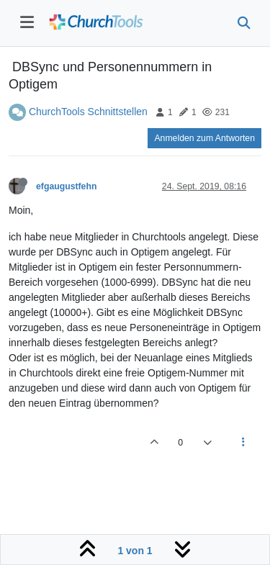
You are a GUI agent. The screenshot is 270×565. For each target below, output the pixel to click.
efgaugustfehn (66, 186)
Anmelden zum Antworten (204, 138)
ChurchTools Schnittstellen (88, 111)
